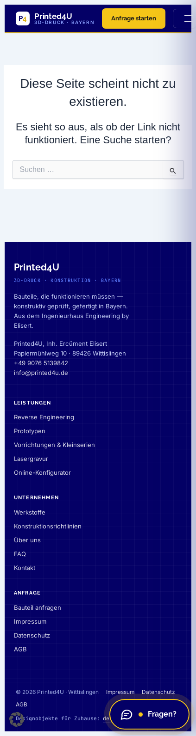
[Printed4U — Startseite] (55, 18)
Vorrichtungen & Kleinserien (54, 444)
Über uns (27, 540)
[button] (16, 719)
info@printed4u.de (41, 372)
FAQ (20, 554)
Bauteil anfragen (37, 607)
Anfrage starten (133, 18)
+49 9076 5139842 (41, 363)
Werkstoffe (29, 512)
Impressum (30, 621)
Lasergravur (31, 458)
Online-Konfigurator (42, 472)
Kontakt (24, 567)
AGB (20, 649)
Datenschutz (32, 635)
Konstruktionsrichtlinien (48, 526)
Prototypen (29, 431)
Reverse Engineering (44, 417)
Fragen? (148, 714)
